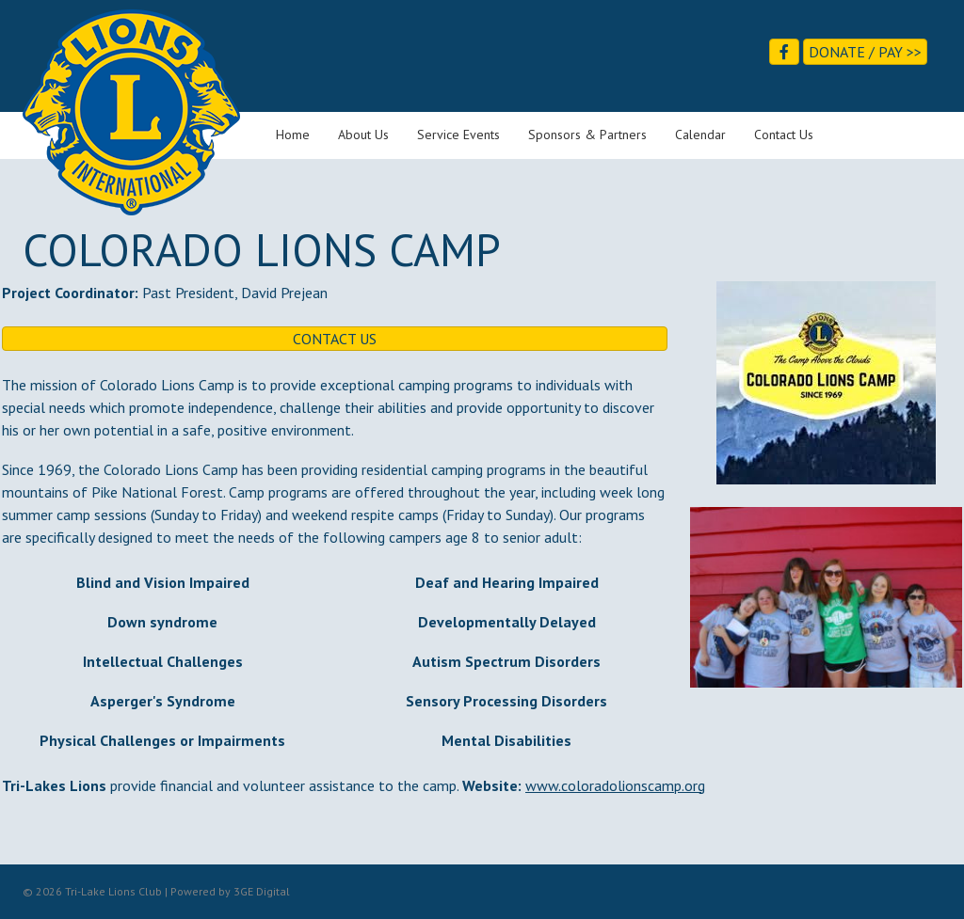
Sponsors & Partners (587, 134)
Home (293, 134)
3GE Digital (261, 891)
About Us (363, 134)
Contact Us (783, 134)
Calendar (700, 134)
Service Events (458, 134)
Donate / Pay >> (865, 51)
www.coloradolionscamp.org (615, 785)
